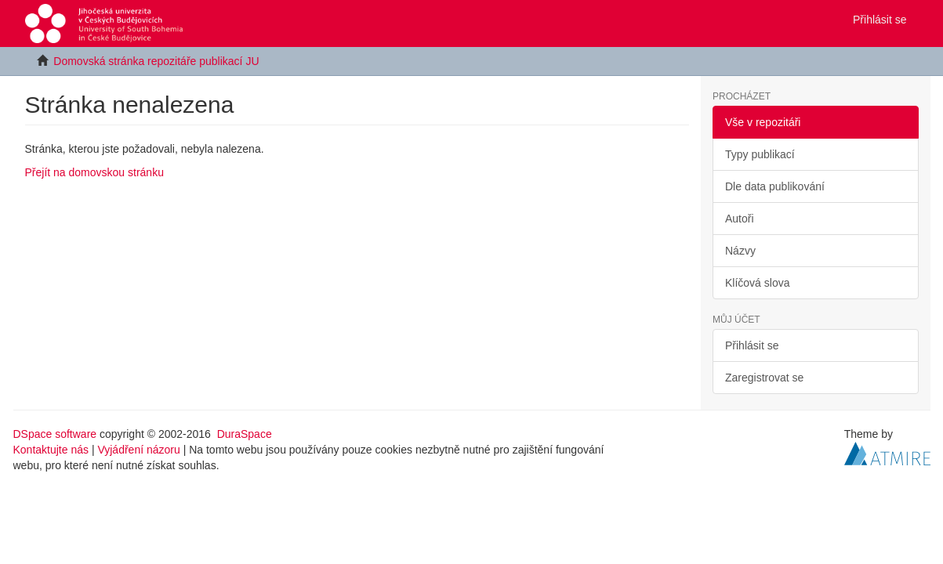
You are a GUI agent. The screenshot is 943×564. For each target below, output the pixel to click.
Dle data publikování (775, 186)
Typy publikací (760, 154)
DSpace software (55, 434)
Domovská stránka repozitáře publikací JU (156, 61)
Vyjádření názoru (138, 449)
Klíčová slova (757, 283)
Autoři (739, 218)
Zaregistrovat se (764, 377)
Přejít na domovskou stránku (94, 172)
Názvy (740, 250)
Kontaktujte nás (51, 449)
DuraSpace (244, 434)
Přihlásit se (751, 345)
